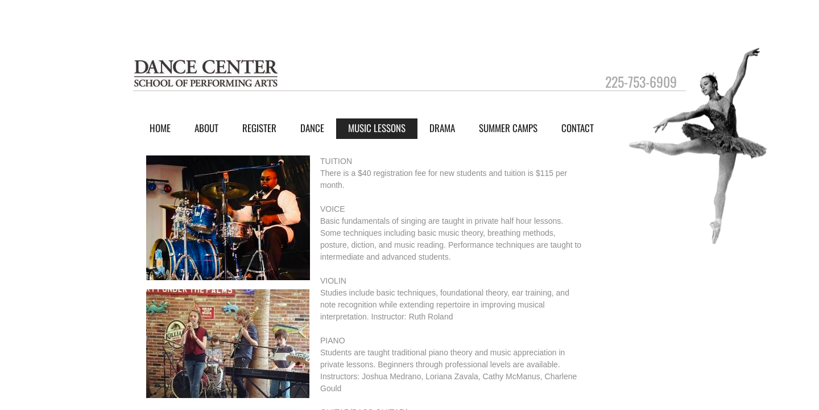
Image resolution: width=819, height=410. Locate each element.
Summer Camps (508, 128)
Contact (577, 128)
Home (160, 128)
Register (259, 128)
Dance (312, 128)
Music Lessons (377, 128)
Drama (442, 128)
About (206, 128)
